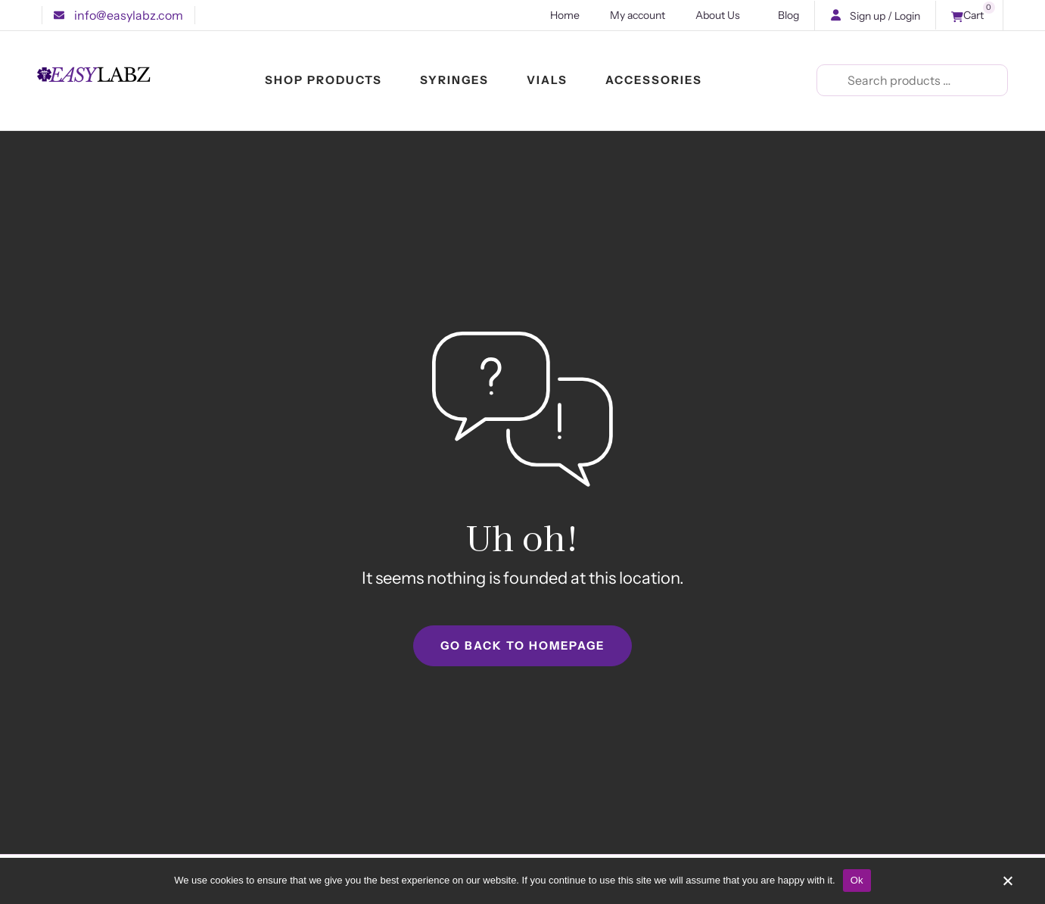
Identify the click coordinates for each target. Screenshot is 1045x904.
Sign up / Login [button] (885, 16)
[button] (118, 15)
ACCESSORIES (653, 81)
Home (565, 15)
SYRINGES (454, 81)
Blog (788, 15)
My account (637, 15)
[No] (1007, 886)
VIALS (547, 81)
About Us (721, 15)
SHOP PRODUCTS (323, 81)
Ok (857, 880)
